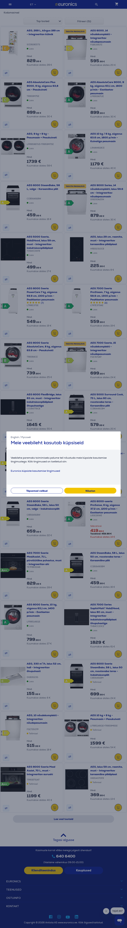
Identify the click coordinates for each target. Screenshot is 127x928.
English (15, 437)
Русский (26, 437)
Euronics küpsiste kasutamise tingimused (35, 471)
